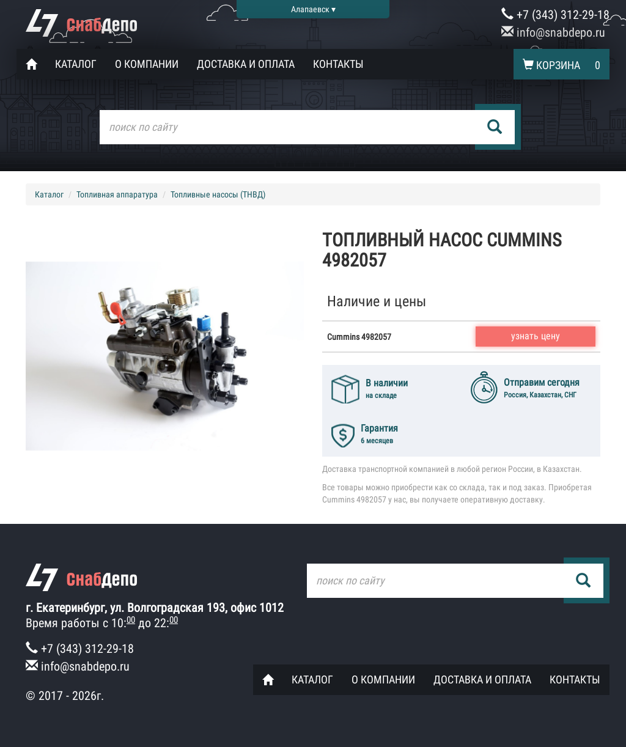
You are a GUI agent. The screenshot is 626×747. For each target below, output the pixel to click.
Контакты (338, 63)
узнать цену (535, 336)
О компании (147, 63)
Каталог (76, 63)
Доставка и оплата (246, 63)
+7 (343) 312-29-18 (555, 14)
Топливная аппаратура (117, 194)
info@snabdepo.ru (553, 32)
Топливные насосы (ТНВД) (218, 194)
